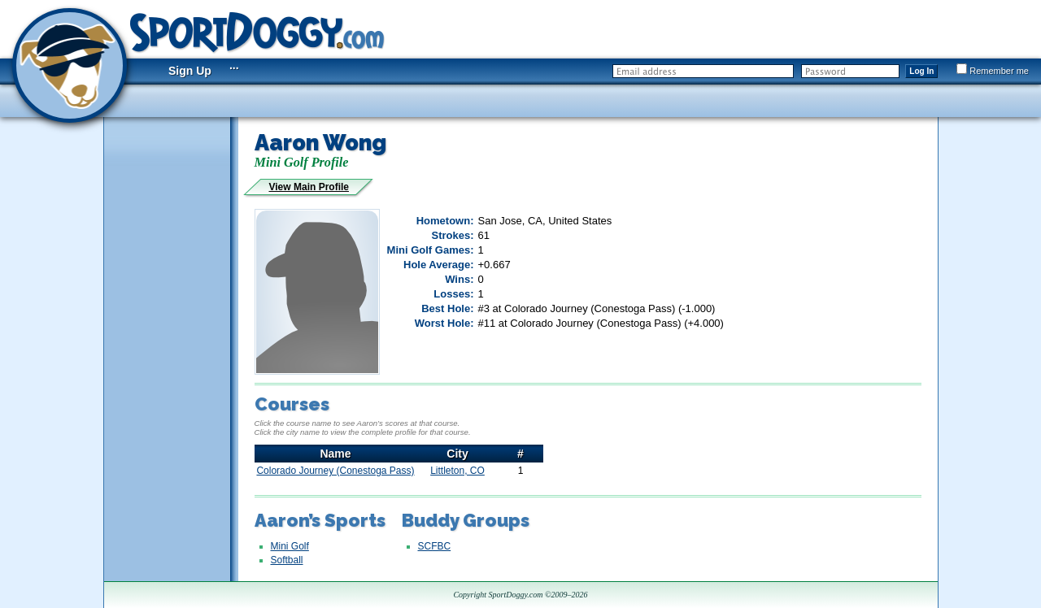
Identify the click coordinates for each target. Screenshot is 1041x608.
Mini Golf (290, 546)
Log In (921, 71)
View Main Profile (309, 187)
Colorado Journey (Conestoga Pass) (335, 470)
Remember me (992, 71)
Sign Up (189, 70)
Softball (287, 560)
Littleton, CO (457, 470)
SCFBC (434, 546)
